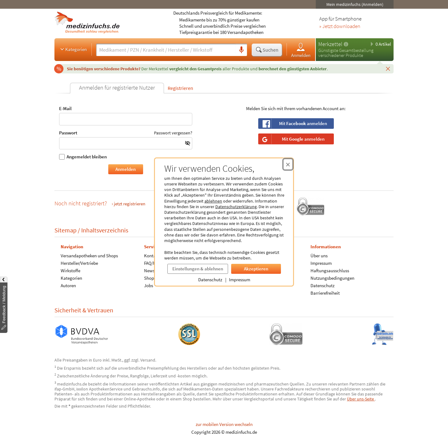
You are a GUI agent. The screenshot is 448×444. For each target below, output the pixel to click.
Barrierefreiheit (325, 293)
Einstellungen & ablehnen (197, 269)
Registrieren (180, 88)
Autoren (68, 285)
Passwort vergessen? (173, 132)
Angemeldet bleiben (83, 157)
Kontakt (152, 256)
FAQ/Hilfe (153, 263)
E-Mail (125, 115)
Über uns (319, 256)
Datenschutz (210, 280)
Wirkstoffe (70, 270)
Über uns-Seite (361, 399)
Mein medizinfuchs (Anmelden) (354, 4)
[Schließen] (387, 68)
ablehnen (213, 201)
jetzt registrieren (129, 204)
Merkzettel (330, 44)
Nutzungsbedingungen (332, 278)
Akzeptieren (256, 269)
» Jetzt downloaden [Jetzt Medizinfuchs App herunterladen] (339, 26)
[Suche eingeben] (166, 50)
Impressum (239, 280)
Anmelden (300, 50)
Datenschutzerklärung (236, 206)
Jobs (148, 285)
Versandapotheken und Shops (89, 256)
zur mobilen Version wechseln (224, 424)
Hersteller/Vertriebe (79, 263)
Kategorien (73, 49)
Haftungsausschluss (329, 270)
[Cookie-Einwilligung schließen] (288, 164)
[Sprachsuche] (241, 50)
